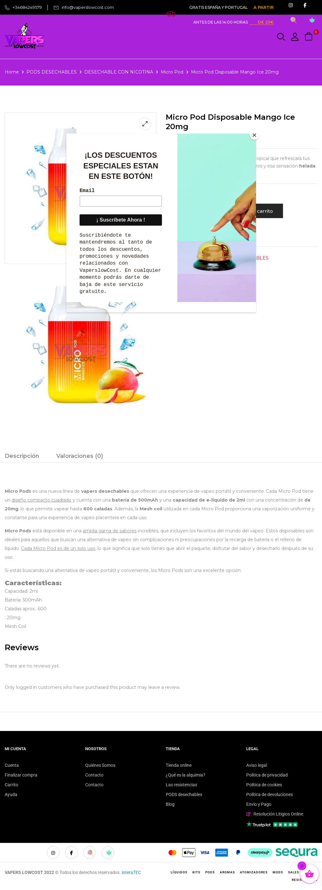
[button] (309, 37)
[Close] (254, 135)
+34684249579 (27, 7)
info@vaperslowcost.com (88, 7)
